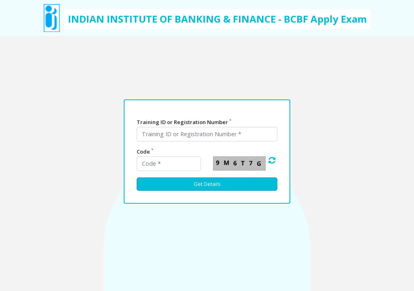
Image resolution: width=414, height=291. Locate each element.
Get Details (207, 184)
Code (145, 151)
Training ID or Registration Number (184, 121)
